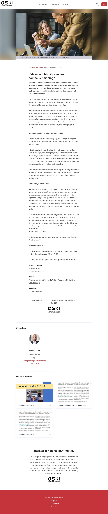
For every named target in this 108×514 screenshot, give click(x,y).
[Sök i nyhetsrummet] (97, 4)
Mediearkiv (55, 4)
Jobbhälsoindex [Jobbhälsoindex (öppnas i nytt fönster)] (34, 268)
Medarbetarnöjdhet (35, 291)
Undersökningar (34, 283)
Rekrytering (62, 280)
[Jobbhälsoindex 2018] (34, 392)
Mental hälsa (70, 280)
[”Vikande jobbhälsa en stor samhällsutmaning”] (73, 392)
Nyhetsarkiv (43, 4)
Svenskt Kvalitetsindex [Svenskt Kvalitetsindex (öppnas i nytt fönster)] (37, 271)
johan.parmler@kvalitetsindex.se (34, 361)
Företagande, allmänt (36, 280)
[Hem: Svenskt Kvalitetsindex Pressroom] (7, 4)
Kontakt (65, 4)
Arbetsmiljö (48, 280)
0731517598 (34, 364)
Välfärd (54, 280)
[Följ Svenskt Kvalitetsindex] (104, 4)
